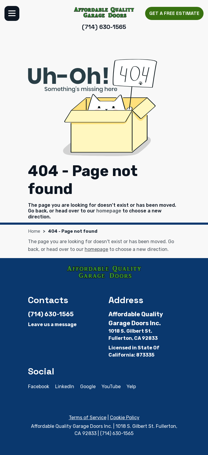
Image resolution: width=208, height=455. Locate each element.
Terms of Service (87, 417)
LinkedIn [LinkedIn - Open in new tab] (64, 386)
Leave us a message (52, 324)
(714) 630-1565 (104, 27)
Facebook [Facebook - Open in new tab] (38, 386)
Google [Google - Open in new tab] (88, 386)
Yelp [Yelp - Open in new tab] (131, 386)
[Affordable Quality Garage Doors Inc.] (104, 12)
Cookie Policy (124, 417)
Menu (11, 13)
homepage (108, 211)
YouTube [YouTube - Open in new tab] (111, 386)
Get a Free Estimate (174, 13)
